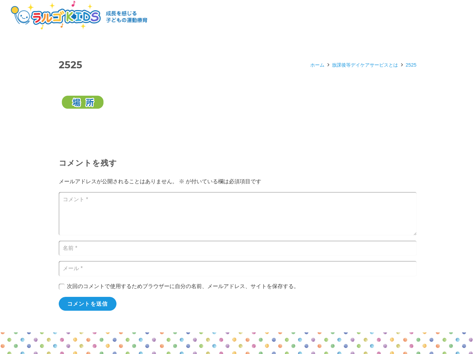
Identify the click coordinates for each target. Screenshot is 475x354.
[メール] (238, 268)
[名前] (238, 248)
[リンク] (79, 15)
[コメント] (238, 213)
